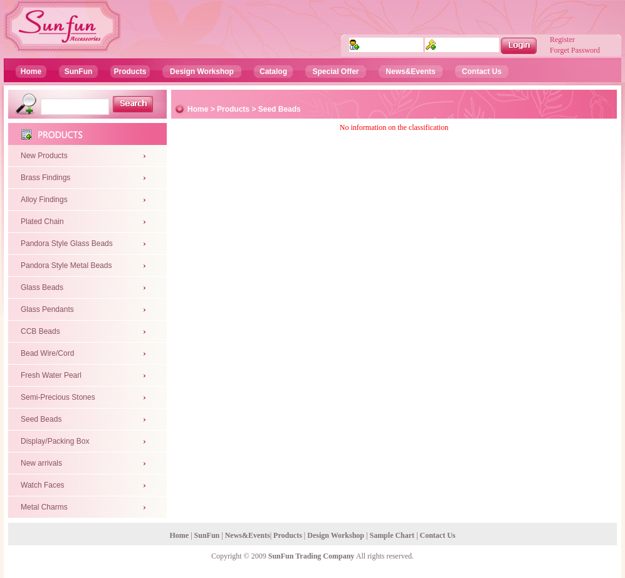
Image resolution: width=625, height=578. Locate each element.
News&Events (410, 71)
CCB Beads (40, 331)
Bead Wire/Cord (47, 353)
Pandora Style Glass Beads (67, 243)
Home (31, 71)
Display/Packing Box (55, 441)
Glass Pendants (47, 309)
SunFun (79, 71)
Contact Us (482, 71)
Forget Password (575, 50)
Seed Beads (41, 419)
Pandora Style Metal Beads (66, 265)
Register (562, 39)
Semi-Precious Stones (58, 397)
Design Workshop (202, 71)
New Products (44, 155)
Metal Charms (44, 507)
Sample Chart (391, 535)
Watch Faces (43, 485)
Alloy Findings (44, 199)
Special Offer (335, 71)
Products (129, 71)
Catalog (273, 71)
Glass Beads (42, 287)
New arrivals (41, 463)
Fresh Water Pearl (51, 375)
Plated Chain (42, 221)
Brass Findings (45, 177)
